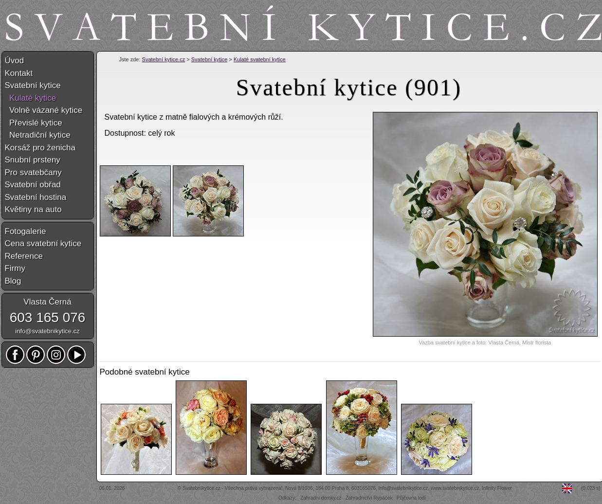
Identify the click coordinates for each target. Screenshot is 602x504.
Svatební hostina (36, 197)
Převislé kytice (33, 122)
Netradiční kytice (38, 135)
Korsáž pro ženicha (40, 147)
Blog (13, 281)
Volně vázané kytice (44, 110)
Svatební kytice (209, 59)
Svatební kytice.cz (163, 59)
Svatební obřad (33, 184)
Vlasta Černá (47, 301)
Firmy (15, 268)
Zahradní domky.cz (320, 498)
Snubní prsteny (32, 159)
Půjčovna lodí (411, 498)
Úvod (14, 60)
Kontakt (19, 73)
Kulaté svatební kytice (260, 59)
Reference (24, 256)
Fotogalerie (25, 231)
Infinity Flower (497, 488)
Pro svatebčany (33, 172)
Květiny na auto (33, 209)
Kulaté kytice (30, 98)
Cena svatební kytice (43, 243)
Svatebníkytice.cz (201, 488)
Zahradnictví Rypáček (369, 498)
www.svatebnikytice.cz (455, 488)
